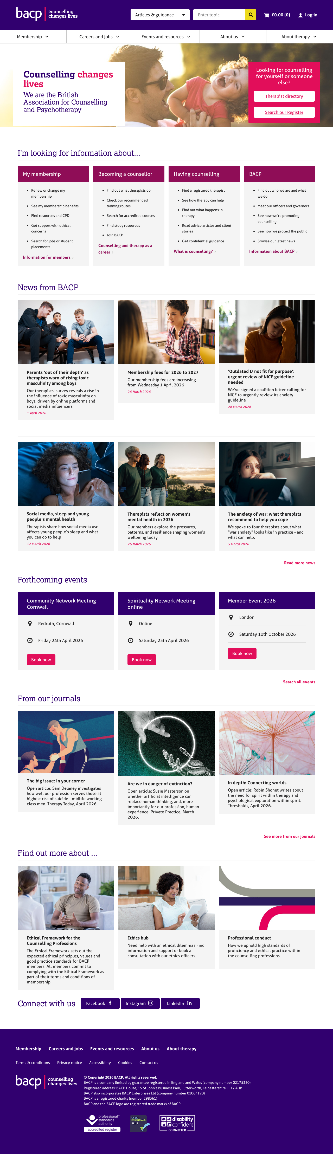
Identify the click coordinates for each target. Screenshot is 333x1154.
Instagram (139, 1003)
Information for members (47, 257)
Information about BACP (271, 251)
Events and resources (163, 36)
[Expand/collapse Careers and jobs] (117, 36)
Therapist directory (284, 96)
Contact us (148, 1062)
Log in (311, 14)
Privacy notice (69, 1062)
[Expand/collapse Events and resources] (188, 36)
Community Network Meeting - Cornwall (63, 604)
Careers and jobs (96, 36)
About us (229, 36)
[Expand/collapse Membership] (47, 36)
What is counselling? (193, 251)
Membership (29, 36)
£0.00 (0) (281, 14)
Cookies (125, 1062)
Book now (41, 659)
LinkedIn (179, 1003)
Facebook (99, 1003)
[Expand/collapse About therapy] (315, 36)
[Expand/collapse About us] (243, 36)
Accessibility (100, 1062)
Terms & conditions (33, 1062)
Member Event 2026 (252, 601)
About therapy (295, 36)
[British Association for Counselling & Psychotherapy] (47, 14)
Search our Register (284, 112)
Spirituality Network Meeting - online (162, 604)
